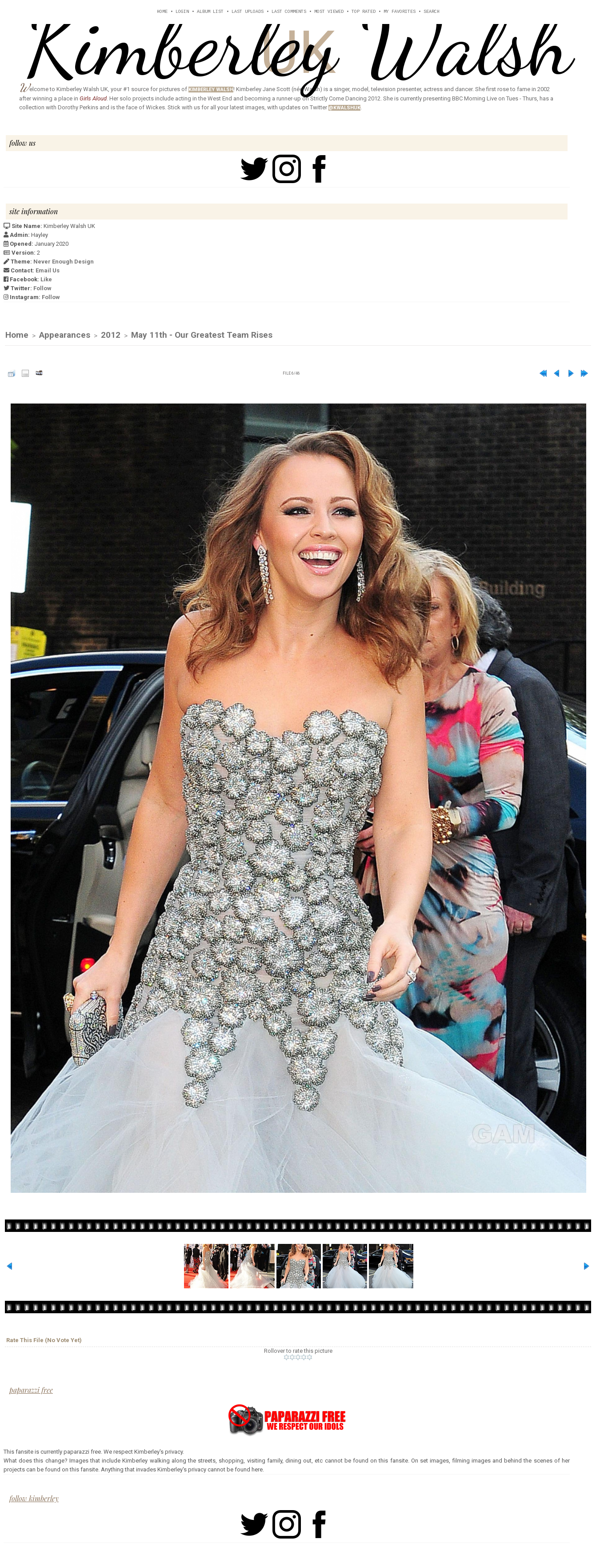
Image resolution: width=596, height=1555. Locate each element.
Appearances (64, 335)
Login (182, 11)
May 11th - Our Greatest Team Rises (201, 335)
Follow (42, 288)
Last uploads (248, 11)
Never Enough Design (63, 261)
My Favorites (400, 11)
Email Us (48, 270)
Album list (210, 11)
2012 (110, 335)
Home (162, 11)
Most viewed (329, 11)
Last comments (289, 11)
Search (432, 11)
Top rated (364, 11)
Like (46, 279)
